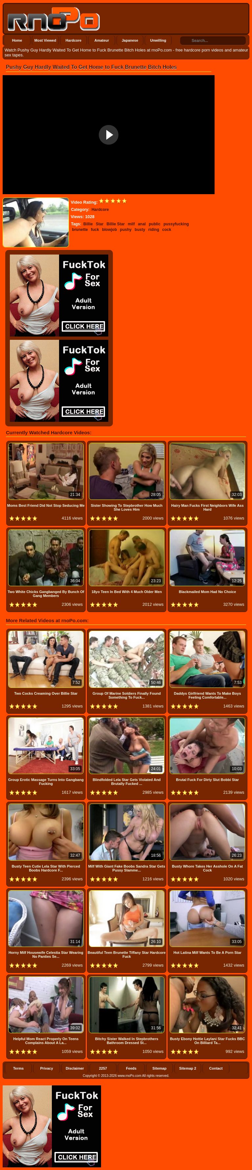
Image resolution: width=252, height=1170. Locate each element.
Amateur (101, 40)
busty (140, 229)
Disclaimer (75, 1068)
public (154, 224)
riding (153, 229)
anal (142, 224)
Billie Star (116, 224)
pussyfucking (176, 224)
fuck (95, 229)
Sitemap (160, 1068)
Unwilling (158, 40)
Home (17, 40)
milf (131, 224)
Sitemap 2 (187, 1068)
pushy (126, 229)
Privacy (46, 1068)
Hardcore (73, 40)
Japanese (130, 40)
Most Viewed (45, 40)
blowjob (109, 229)
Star (99, 224)
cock (166, 229)
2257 (103, 1068)
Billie (88, 224)
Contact (216, 1068)
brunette (80, 229)
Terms (18, 1068)
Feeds (131, 1068)
